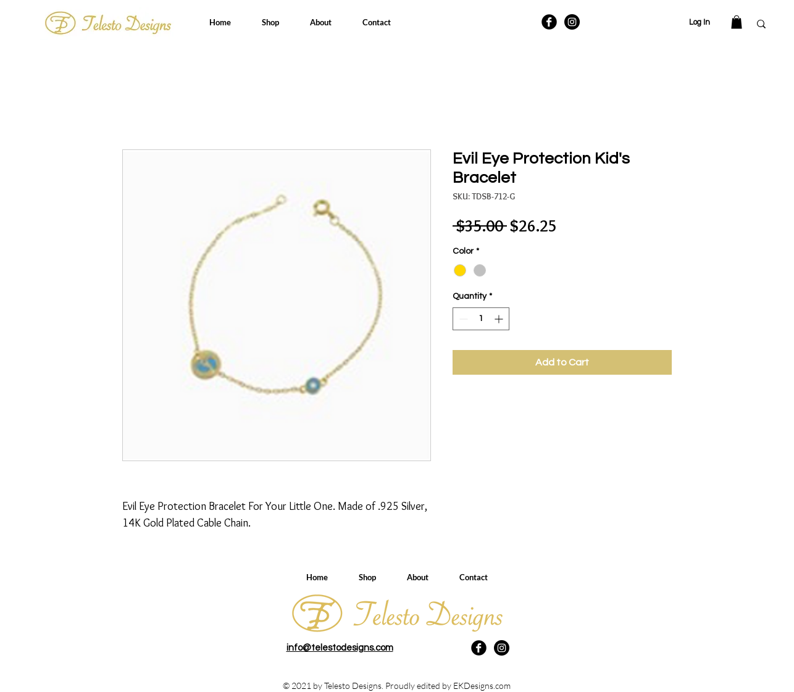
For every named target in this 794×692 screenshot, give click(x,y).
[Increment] (500, 319)
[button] (736, 22)
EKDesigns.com (482, 685)
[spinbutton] (481, 319)
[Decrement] (462, 319)
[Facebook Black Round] (549, 22)
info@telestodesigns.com (339, 647)
